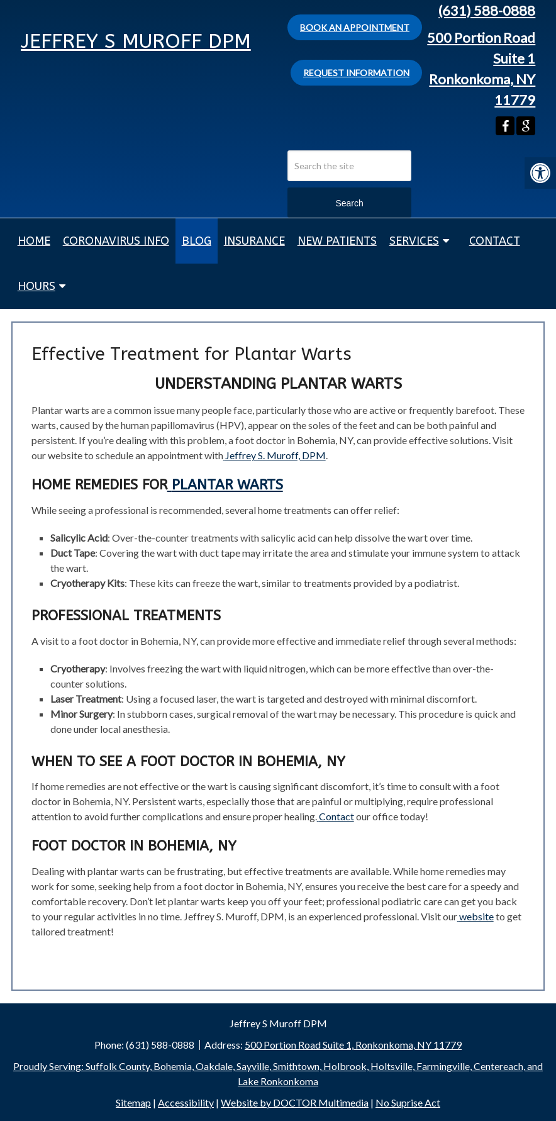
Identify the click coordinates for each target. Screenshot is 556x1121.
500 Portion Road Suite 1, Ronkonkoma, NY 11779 (353, 1045)
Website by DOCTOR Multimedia (295, 1102)
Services (414, 241)
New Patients (337, 241)
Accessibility (186, 1102)
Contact (494, 241)
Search (349, 203)
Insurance (254, 241)
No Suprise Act (407, 1102)
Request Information (356, 72)
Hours (36, 286)
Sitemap (133, 1102)
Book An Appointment (354, 27)
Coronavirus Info (116, 241)
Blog (196, 241)
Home (34, 241)
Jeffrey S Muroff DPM (136, 41)
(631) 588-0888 (486, 10)
